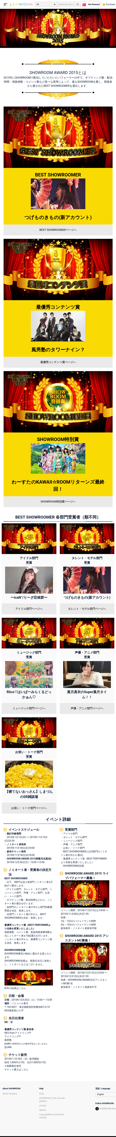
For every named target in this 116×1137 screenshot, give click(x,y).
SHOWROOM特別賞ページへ (58, 501)
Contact (42, 1105)
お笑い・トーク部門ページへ (29, 808)
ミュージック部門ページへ (29, 708)
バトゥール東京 (20, 1003)
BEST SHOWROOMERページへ (57, 229)
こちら (24, 1069)
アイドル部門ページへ (29, 608)
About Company (10, 1094)
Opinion (42, 1110)
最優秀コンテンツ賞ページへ (58, 362)
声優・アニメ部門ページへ (87, 708)
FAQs (41, 1094)
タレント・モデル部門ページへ (87, 608)
